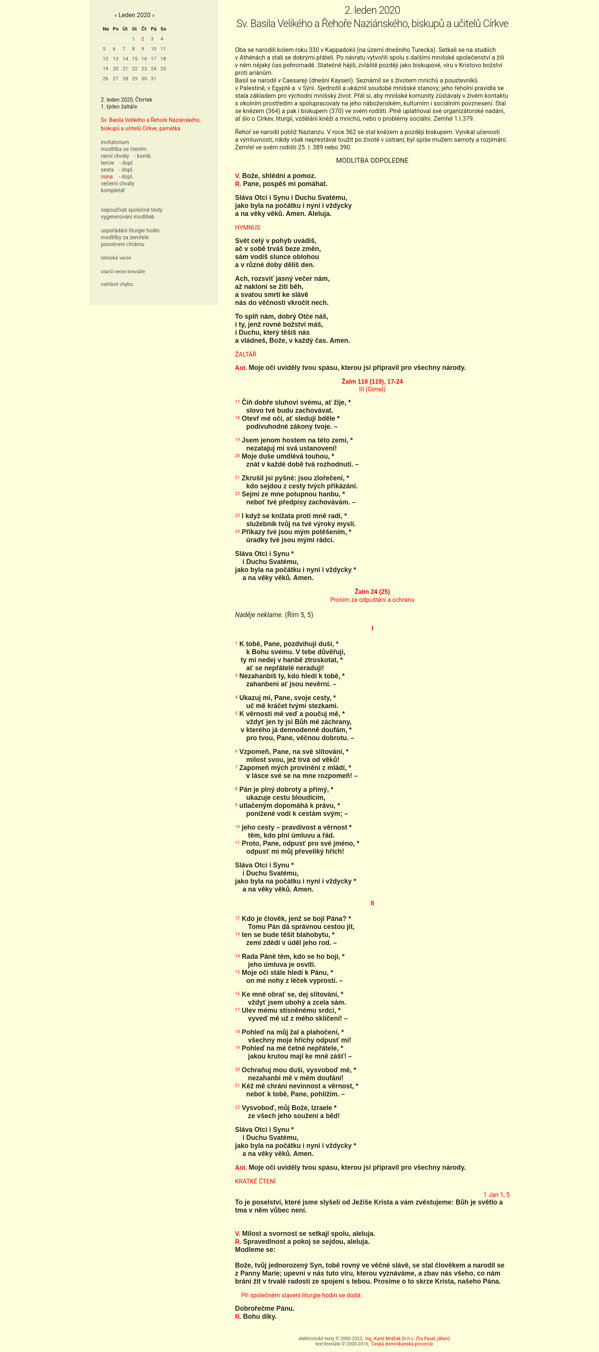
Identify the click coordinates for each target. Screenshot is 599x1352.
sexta (107, 170)
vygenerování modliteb (127, 217)
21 (125, 68)
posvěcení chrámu (122, 244)
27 (115, 78)
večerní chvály (117, 183)
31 (154, 78)
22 (135, 68)
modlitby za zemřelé (125, 237)
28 (125, 78)
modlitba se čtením (123, 149)
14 (125, 59)
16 (144, 59)
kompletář (113, 190)
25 (163, 68)
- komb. (143, 156)
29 (135, 78)
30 (144, 78)
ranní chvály (115, 156)
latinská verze (116, 258)
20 (115, 68)
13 (115, 59)
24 (154, 68)
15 (135, 59)
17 (154, 59)
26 (105, 78)
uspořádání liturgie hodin (130, 230)
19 (105, 68)
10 (154, 49)
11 (163, 49)
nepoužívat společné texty (132, 210)
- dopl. (126, 163)
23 (144, 68)
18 (163, 59)
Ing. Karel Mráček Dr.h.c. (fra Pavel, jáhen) (407, 1338)
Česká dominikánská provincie (402, 1344)
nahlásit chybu (117, 284)
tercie (107, 163)
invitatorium (115, 142)
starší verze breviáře (123, 271)
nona (107, 176)
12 (105, 59)
